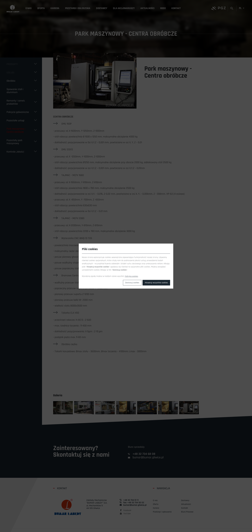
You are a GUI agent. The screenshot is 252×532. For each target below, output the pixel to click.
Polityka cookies (131, 276)
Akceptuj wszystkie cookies (156, 282)
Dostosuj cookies (132, 282)
